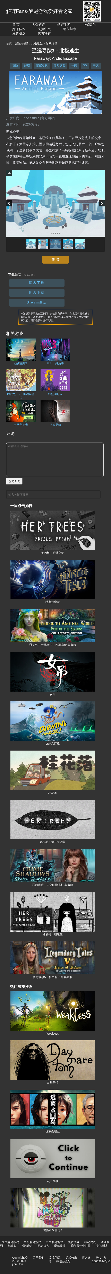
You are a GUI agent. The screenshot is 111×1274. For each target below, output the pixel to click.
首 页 (16, 24)
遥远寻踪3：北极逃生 (29, 43)
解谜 (27, 65)
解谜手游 (63, 24)
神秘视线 (90, 1242)
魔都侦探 (60, 1245)
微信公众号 (63, 1261)
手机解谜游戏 (32, 1242)
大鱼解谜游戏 (10, 1242)
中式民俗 (89, 24)
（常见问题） (28, 275)
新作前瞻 (69, 29)
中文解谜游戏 (54, 1242)
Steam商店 (37, 302)
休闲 (74, 65)
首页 (9, 43)
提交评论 (14, 481)
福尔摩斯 (101, 1245)
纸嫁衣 (12, 1245)
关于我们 (38, 1257)
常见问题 (55, 1257)
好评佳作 (18, 29)
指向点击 (59, 65)
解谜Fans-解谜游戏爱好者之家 (39, 11)
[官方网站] (47, 118)
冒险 (15, 65)
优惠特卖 (44, 33)
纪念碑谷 (43, 1245)
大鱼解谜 (38, 24)
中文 (96, 65)
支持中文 (44, 29)
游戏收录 (71, 1257)
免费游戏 (18, 33)
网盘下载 (37, 282)
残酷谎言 (27, 1245)
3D (85, 65)
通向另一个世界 (80, 1245)
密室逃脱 (42, 65)
